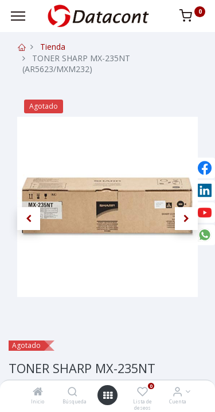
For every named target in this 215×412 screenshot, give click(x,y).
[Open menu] (107, 395)
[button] (28, 218)
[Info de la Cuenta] (177, 392)
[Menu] (18, 16)
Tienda (52, 46)
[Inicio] (38, 392)
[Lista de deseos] (142, 392)
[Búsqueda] (72, 392)
